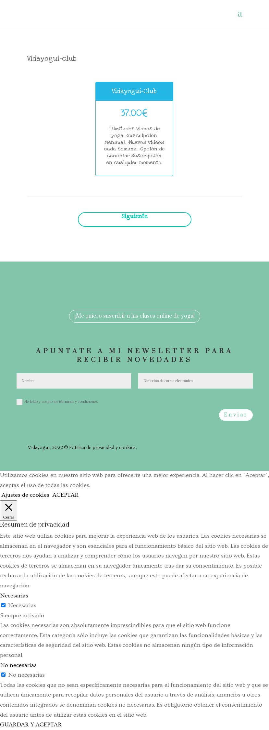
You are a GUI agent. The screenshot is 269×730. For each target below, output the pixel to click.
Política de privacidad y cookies (102, 447)
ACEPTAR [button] (66, 495)
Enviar (236, 415)
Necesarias (22, 605)
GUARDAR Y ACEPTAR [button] (31, 724)
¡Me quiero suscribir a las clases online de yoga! (135, 316)
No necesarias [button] (18, 665)
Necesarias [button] (14, 595)
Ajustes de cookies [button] (25, 495)
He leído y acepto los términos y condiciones (57, 402)
